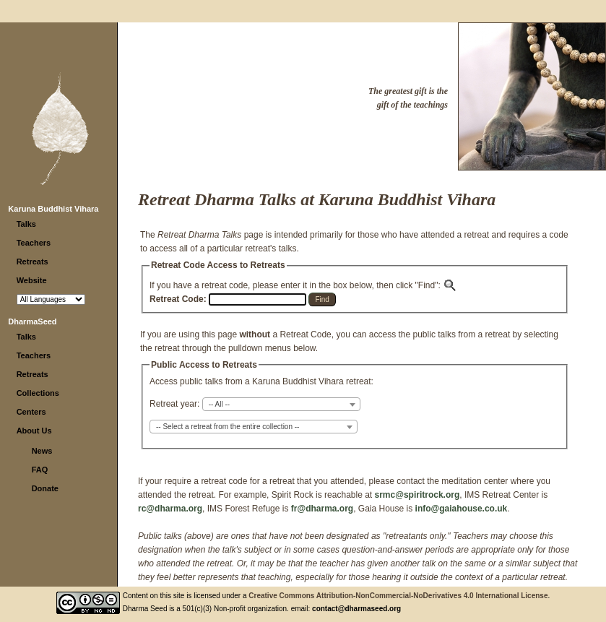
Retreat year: (174, 404)
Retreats (32, 261)
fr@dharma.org (322, 509)
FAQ (40, 469)
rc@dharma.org (170, 509)
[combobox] (281, 404)
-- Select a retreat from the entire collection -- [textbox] (227, 427)
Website (32, 280)
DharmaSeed (32, 321)
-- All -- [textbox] (219, 404)
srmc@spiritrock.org (417, 495)
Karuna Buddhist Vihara (53, 208)
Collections (38, 393)
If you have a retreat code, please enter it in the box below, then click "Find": (303, 285)
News (42, 450)
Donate (45, 488)
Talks (26, 224)
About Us (34, 430)
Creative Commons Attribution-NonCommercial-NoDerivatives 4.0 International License (397, 596)
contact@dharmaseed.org (356, 609)
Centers (31, 411)
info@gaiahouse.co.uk (461, 509)
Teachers (34, 242)
